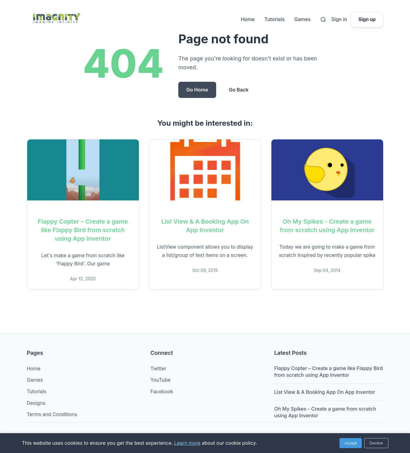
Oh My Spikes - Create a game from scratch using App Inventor (325, 412)
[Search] (323, 19)
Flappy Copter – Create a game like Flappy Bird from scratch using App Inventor (83, 230)
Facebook (162, 391)
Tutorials (274, 19)
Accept (350, 443)
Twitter (158, 368)
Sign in (339, 19)
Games (302, 19)
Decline (376, 443)
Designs (36, 403)
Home (248, 19)
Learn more (187, 443)
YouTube (161, 380)
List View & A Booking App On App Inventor (324, 392)
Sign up (367, 19)
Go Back (239, 90)
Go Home (197, 90)
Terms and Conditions (52, 414)
